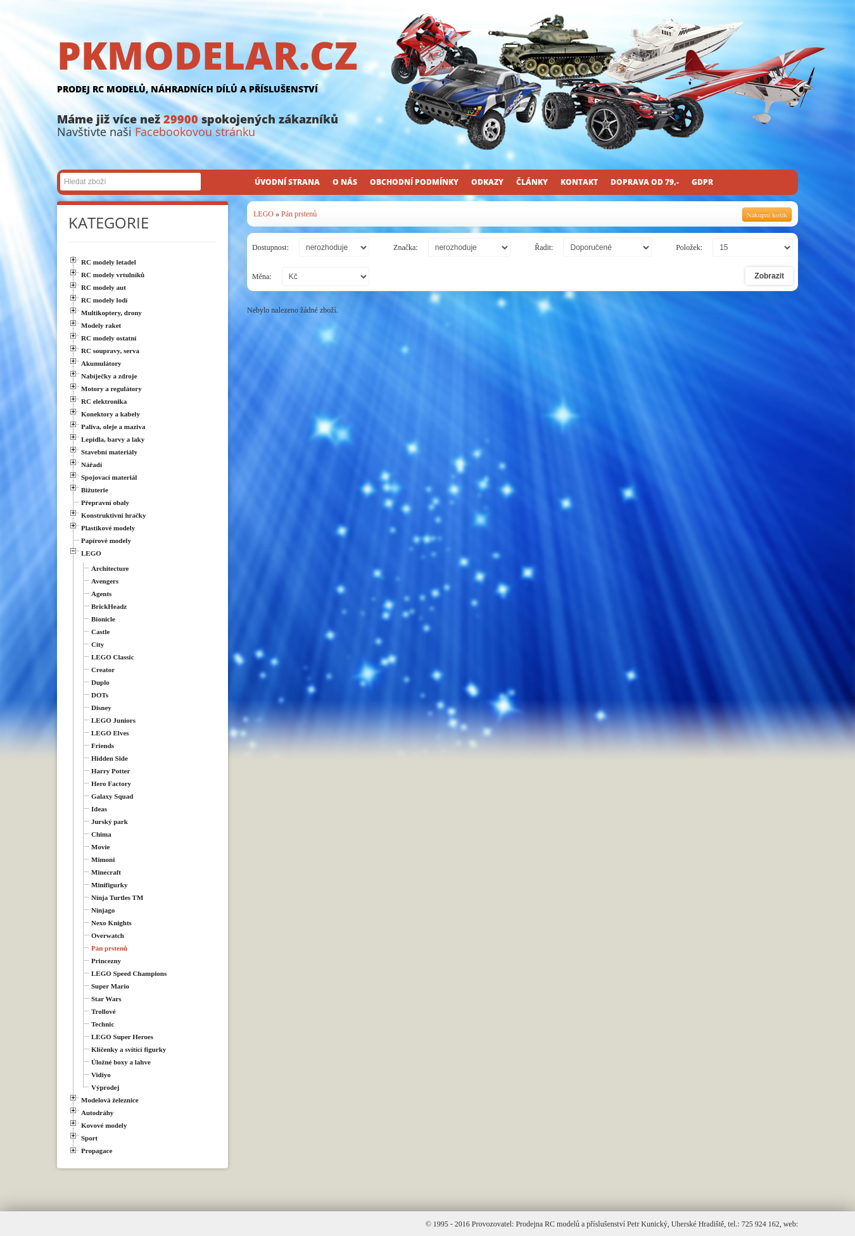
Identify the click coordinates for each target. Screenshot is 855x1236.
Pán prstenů (299, 213)
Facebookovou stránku (195, 131)
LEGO (263, 213)
